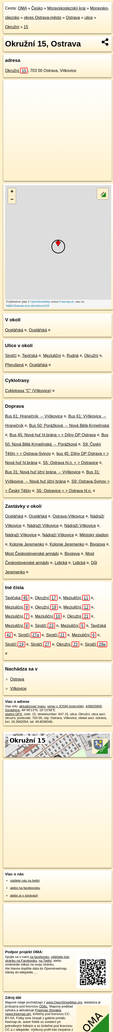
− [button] (12, 200)
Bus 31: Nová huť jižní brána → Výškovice (42, 472)
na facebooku (39, 957)
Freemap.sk (66, 301)
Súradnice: (12, 710)
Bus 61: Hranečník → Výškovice (34, 416)
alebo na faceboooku (25, 888)
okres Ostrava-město (42, 17)
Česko (37, 8)
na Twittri (45, 961)
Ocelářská (14, 330)
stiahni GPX (13, 714)
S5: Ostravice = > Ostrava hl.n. (64, 491)
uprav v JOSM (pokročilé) (65, 706)
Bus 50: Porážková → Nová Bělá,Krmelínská (69, 425)
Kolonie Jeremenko (27, 544)
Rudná (72, 355)
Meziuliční (52, 355)
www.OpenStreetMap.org (64, 1002)
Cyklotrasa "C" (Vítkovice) (28, 391)
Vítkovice (18, 688)
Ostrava (73, 17)
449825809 (94, 706)
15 (26, 27)
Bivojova (97, 544)
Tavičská (29, 355)
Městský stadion (93, 535)
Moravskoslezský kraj (66, 8)
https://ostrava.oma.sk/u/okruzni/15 (27, 305)
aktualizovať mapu (32, 706)
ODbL (43, 1006)
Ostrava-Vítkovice (68, 516)
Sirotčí (10, 355)
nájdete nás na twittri (25, 880)
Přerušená (14, 365)
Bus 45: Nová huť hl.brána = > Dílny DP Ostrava (53, 435)
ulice (88, 17)
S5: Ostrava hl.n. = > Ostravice (70, 463)
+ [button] (12, 192)
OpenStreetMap (40, 301)
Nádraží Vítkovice (43, 525)
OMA (22, 8)
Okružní (12, 27)
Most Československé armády (32, 553)
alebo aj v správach (24, 895)
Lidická (61, 563)
